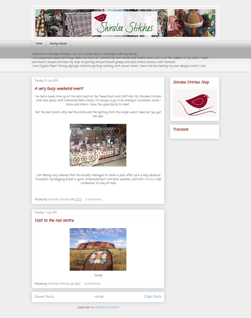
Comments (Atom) (107, 307)
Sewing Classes (58, 44)
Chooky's (150, 179)
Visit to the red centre (54, 221)
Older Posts (152, 296)
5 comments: (94, 199)
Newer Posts (44, 296)
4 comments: (93, 284)
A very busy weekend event (59, 89)
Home (39, 44)
